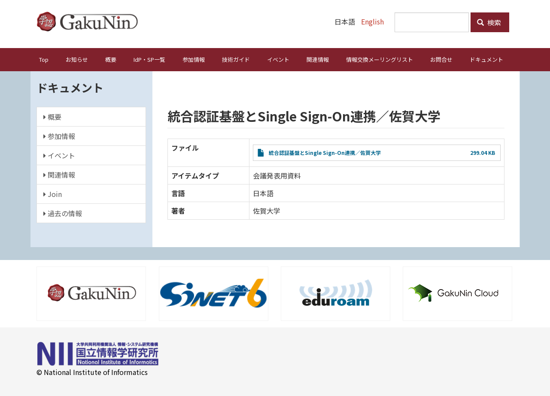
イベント (278, 59)
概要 (110, 59)
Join (52, 194)
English (372, 21)
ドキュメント (486, 59)
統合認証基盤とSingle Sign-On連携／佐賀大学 (325, 152)
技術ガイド (236, 59)
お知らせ (77, 59)
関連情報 (318, 59)
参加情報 (193, 59)
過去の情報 (62, 213)
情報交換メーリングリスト (379, 59)
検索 (489, 22)
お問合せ (441, 59)
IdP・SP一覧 (149, 59)
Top (44, 59)
